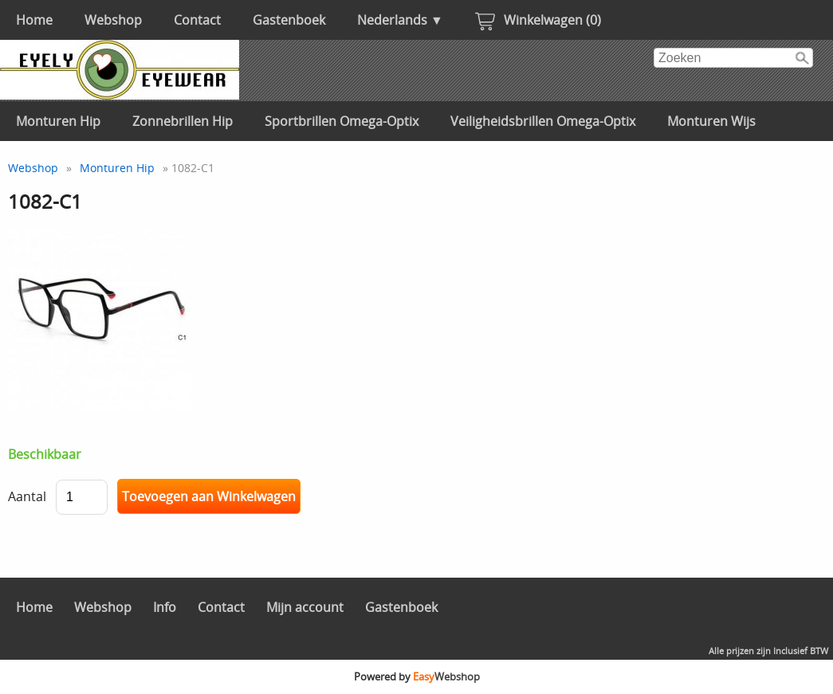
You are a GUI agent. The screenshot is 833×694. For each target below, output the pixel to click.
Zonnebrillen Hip (182, 121)
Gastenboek (289, 20)
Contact (197, 20)
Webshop (113, 20)
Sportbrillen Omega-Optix (341, 121)
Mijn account (305, 607)
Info (164, 607)
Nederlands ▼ (400, 20)
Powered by (417, 676)
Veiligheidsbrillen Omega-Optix (542, 121)
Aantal (27, 496)
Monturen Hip (58, 121)
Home (34, 20)
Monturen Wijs (711, 121)
